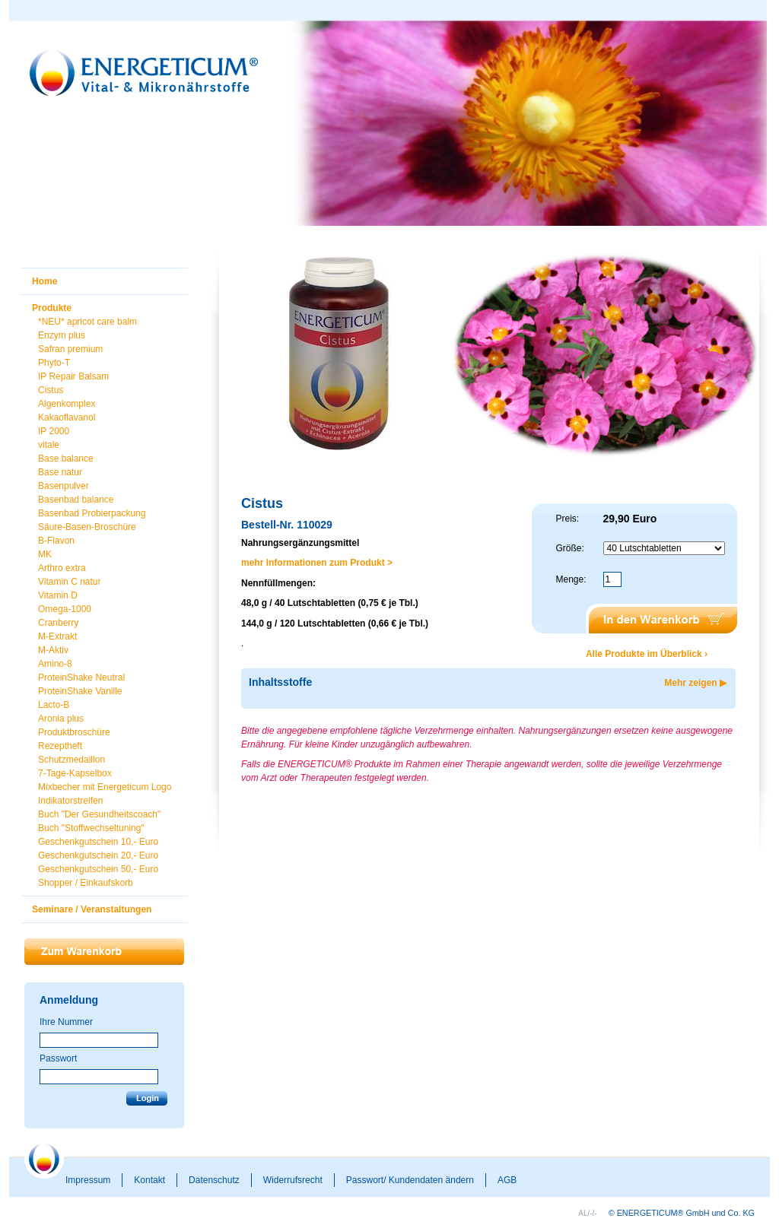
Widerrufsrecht (293, 1180)
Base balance (66, 458)
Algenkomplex (66, 403)
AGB (507, 1180)
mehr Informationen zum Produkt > (317, 562)
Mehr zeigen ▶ (695, 682)
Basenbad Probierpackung (91, 513)
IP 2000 (53, 431)
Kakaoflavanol (66, 417)
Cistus (50, 390)
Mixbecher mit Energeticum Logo (104, 787)
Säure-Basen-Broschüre (87, 527)
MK (45, 554)
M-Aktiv (53, 650)
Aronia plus (61, 718)
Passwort (58, 1058)
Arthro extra (62, 568)
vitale (48, 444)
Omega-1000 (64, 609)
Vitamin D (58, 595)
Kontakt (149, 1180)
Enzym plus (61, 335)
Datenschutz (214, 1180)
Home (44, 281)
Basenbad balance (75, 499)
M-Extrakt (57, 636)
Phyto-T (54, 362)
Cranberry (58, 622)
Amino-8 (55, 663)
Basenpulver (63, 486)
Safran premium (70, 349)
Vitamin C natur (69, 581)
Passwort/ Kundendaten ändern (410, 1180)
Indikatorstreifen (70, 800)
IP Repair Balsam (73, 376)
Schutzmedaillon (71, 759)
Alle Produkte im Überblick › (646, 654)
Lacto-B (53, 705)
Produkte (52, 308)
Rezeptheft (60, 746)
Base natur (60, 472)
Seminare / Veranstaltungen (91, 909)
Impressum (87, 1180)
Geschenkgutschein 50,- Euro (98, 869)
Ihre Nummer (66, 1022)
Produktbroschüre (74, 732)
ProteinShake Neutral (81, 677)
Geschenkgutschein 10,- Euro (98, 841)
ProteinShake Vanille (80, 691)
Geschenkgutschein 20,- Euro (98, 855)
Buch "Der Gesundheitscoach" (99, 814)
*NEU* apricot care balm (87, 321)
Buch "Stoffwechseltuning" (91, 828)
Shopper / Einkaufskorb (85, 882)
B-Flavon (56, 540)
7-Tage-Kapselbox (75, 773)
